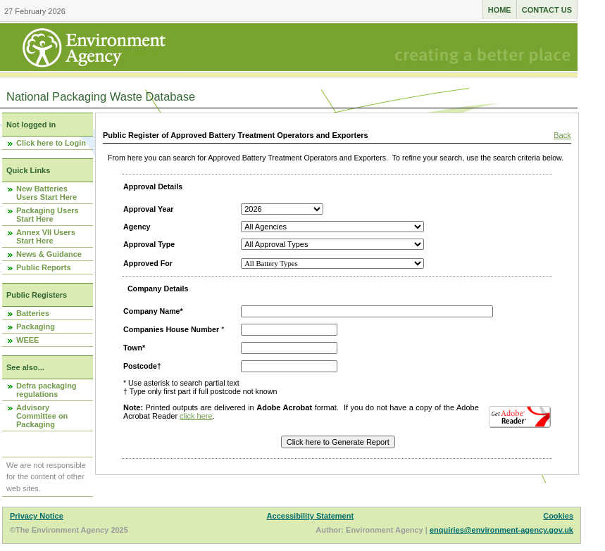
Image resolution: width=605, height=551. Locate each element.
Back (562, 135)
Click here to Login (51, 143)
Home (499, 10)
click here (196, 416)
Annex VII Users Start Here (45, 236)
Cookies (558, 516)
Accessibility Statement (310, 516)
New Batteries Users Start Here (46, 192)
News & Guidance (49, 254)
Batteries (32, 313)
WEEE (27, 340)
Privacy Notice (36, 516)
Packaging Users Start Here (47, 214)
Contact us (547, 10)
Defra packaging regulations (46, 389)
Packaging (35, 326)
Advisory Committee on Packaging (42, 416)
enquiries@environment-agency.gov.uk (501, 530)
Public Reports (43, 267)
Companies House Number (171, 329)
